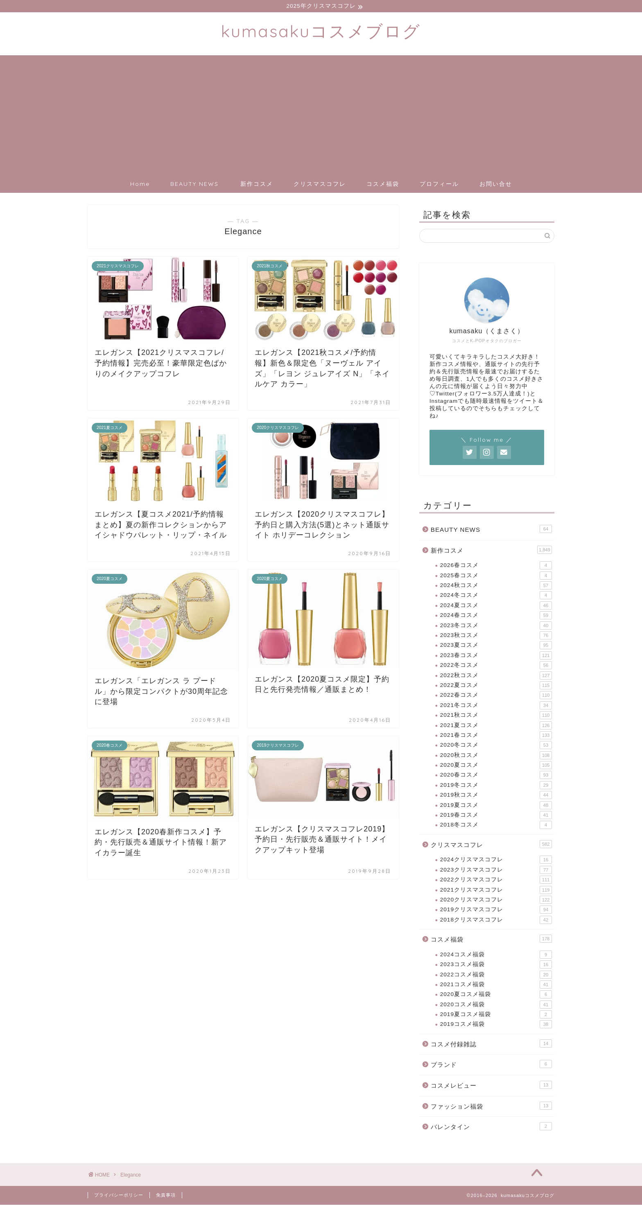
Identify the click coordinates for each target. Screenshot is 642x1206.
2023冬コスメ (496, 627)
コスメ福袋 (382, 185)
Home (140, 185)
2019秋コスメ (496, 796)
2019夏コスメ (496, 806)
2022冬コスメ (496, 666)
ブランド (491, 1065)
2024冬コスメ (496, 596)
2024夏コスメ (496, 607)
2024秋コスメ (496, 587)
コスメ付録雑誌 (491, 1045)
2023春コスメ (496, 657)
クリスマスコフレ (320, 185)
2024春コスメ (496, 616)
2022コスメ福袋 (496, 975)
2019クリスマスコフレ (496, 911)
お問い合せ (495, 185)
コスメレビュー (491, 1086)
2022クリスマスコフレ (496, 881)
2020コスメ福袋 (496, 1006)
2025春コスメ (496, 577)
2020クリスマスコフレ (496, 901)
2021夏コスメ (496, 726)
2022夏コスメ (496, 686)
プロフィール (439, 185)
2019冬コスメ (496, 786)
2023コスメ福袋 (496, 966)
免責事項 (166, 1196)
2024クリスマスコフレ (496, 861)
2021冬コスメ (496, 706)
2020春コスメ (496, 776)
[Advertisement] (321, 113)
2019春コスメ (496, 816)
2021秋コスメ (496, 716)
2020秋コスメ (496, 756)
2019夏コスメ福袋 (496, 1016)
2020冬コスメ (496, 746)
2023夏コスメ (496, 646)
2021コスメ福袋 (496, 986)
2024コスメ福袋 (496, 956)
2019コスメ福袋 (496, 1025)
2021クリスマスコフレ (496, 891)
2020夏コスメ (496, 766)
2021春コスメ (496, 736)
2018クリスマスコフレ (496, 921)
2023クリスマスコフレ (496, 871)
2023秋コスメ (496, 636)
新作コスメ (256, 185)
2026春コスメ (496, 566)
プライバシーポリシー (118, 1196)
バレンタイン (491, 1127)
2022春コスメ (496, 696)
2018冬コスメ (496, 826)
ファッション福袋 (491, 1107)
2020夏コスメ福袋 (496, 995)
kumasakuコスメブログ (321, 32)
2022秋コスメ (496, 676)
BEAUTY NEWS (194, 185)
